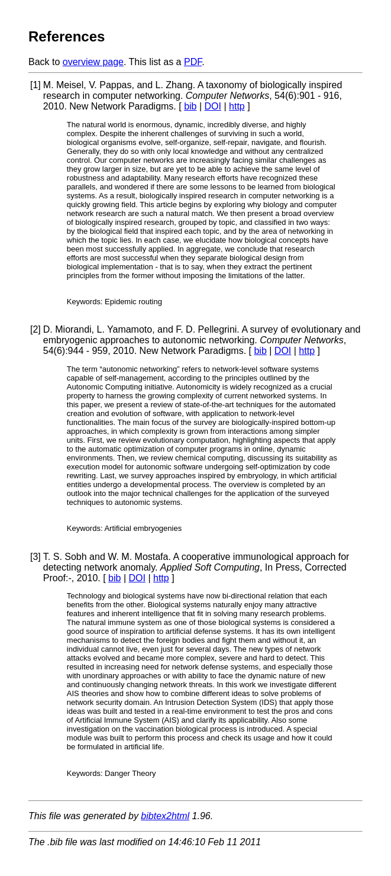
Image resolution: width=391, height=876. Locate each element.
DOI (213, 106)
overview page (93, 62)
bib (190, 106)
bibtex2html (165, 816)
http (237, 106)
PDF (193, 62)
